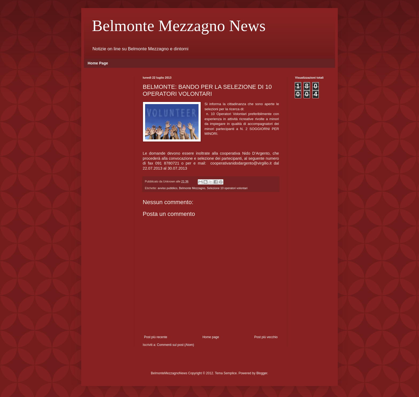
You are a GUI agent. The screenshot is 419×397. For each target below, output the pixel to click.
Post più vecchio (266, 337)
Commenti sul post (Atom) (175, 345)
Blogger (261, 373)
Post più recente (155, 337)
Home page (211, 337)
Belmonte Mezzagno (192, 188)
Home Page (98, 63)
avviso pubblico (167, 188)
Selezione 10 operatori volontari (227, 188)
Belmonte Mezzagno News (179, 26)
